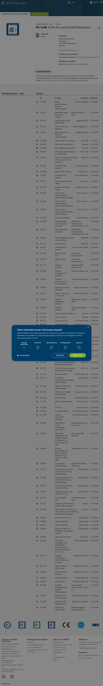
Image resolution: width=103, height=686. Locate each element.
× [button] (88, 327)
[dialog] (51, 343)
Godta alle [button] (77, 355)
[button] (23, 355)
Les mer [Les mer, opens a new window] (35, 338)
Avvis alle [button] (60, 355)
